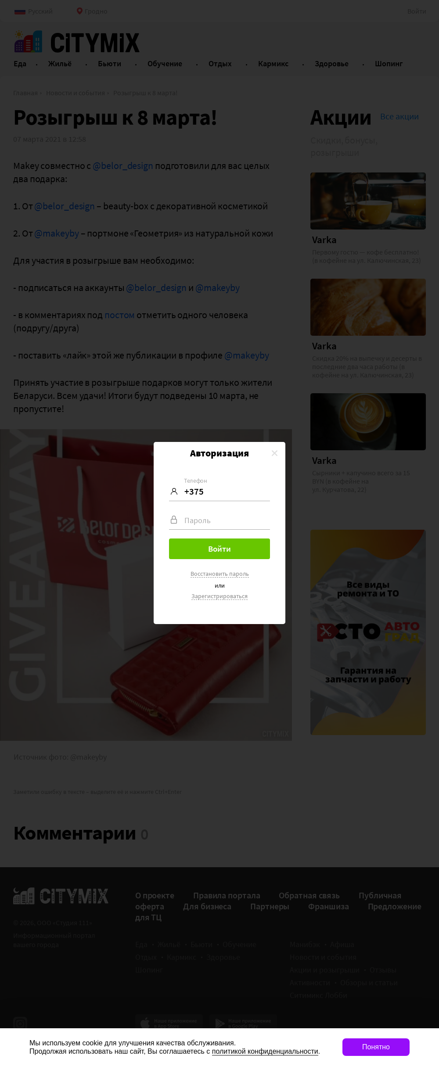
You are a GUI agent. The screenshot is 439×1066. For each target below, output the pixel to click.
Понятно (376, 1047)
